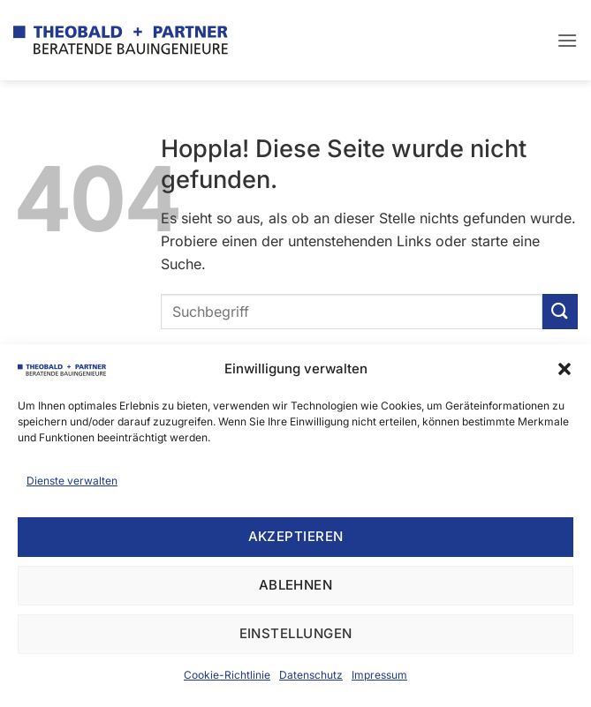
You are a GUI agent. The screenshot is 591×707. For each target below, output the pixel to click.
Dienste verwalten (72, 480)
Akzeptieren (296, 536)
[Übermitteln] (560, 311)
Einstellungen (295, 633)
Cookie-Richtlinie (227, 674)
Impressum (379, 674)
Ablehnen (296, 584)
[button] (564, 369)
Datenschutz (311, 674)
